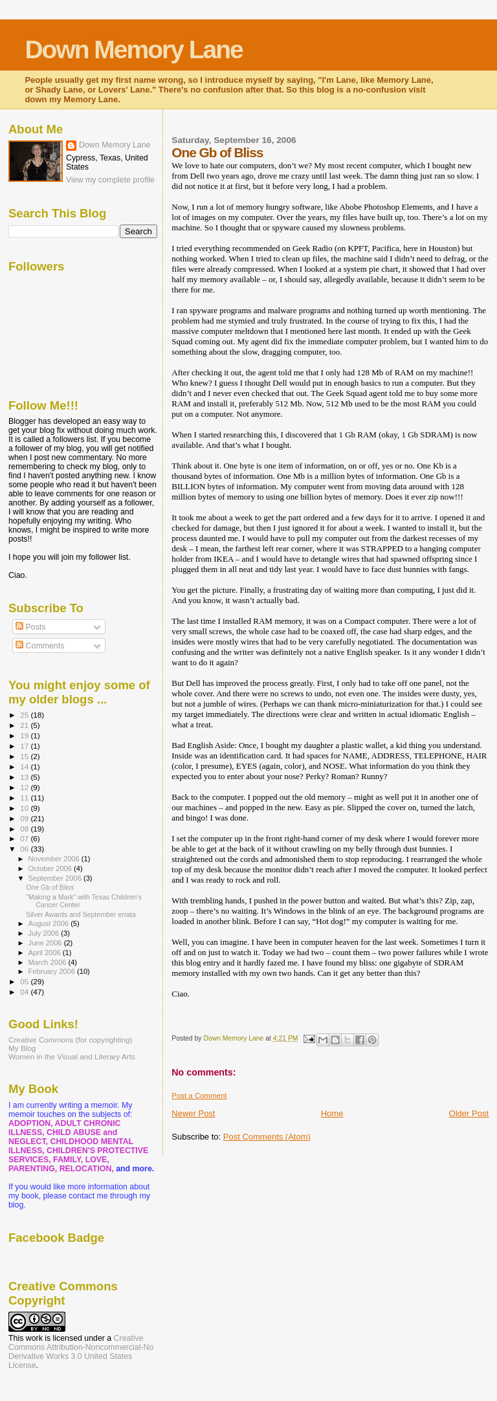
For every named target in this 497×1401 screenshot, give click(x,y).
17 (25, 746)
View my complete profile (110, 179)
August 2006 (49, 923)
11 (25, 797)
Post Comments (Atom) (267, 1137)
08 (25, 828)
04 (25, 991)
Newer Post (193, 1113)
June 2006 (46, 943)
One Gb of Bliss (50, 887)
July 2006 (44, 933)
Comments (40, 645)
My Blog (22, 1048)
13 (25, 777)
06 (25, 848)
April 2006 (45, 952)
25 (25, 715)
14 (25, 766)
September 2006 (55, 878)
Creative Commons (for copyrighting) (70, 1039)
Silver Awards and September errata (81, 914)
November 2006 (55, 859)
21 (25, 725)
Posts (30, 627)
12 (25, 787)
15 (25, 756)
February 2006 (52, 971)
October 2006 (51, 868)
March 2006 (48, 962)
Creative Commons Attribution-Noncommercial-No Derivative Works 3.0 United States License (80, 1352)
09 (25, 818)
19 (25, 735)
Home (332, 1113)
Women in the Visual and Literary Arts (71, 1056)
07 (25, 838)
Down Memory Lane (133, 49)
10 (25, 808)
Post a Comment (198, 1095)
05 (25, 981)
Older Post (469, 1113)
